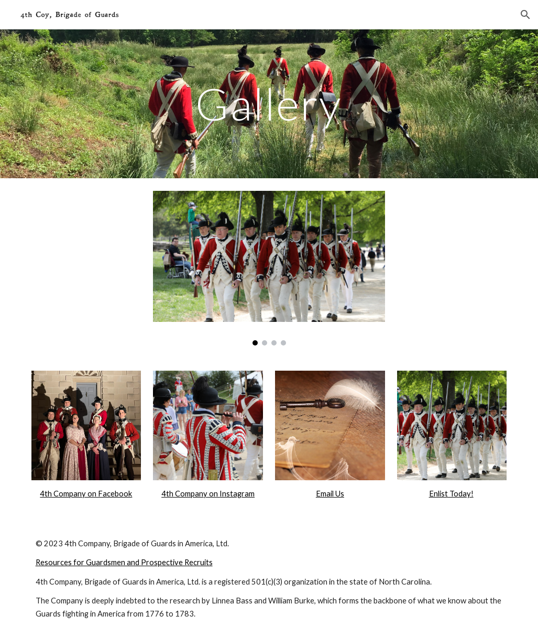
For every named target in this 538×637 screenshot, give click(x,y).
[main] (269, 103)
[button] (525, 14)
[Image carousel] (269, 268)
